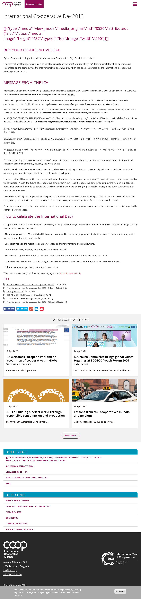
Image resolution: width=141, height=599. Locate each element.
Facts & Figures (13, 512)
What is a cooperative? (17, 501)
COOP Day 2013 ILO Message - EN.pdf (23, 295)
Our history (12, 518)
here (92, 58)
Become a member (34, 4)
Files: (8, 484)
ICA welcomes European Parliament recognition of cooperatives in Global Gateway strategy (32, 360)
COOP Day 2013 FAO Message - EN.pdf (24, 298)
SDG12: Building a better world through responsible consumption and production (35, 414)
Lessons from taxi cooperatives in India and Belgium (102, 414)
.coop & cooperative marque (20, 529)
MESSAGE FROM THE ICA (16, 472)
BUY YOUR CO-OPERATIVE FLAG (20, 466)
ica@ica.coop (10, 570)
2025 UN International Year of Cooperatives (28, 506)
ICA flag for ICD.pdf (15, 291)
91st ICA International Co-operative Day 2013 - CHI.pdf (30, 288)
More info (18, 595)
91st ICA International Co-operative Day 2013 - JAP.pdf (30, 284)
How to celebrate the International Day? (27, 478)
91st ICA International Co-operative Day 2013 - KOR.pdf (31, 302)
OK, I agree (120, 591)
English (71, 94)
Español (104, 113)
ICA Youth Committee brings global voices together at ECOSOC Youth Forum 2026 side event (103, 360)
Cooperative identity (16, 524)
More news (70, 435)
